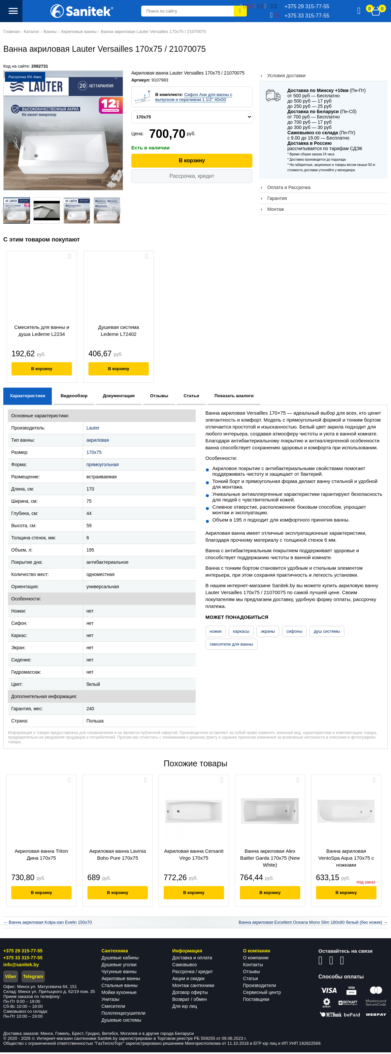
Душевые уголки (119, 966)
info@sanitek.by (21, 966)
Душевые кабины (120, 959)
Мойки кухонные (119, 994)
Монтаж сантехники (193, 987)
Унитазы (110, 1001)
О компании (256, 959)
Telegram (33, 978)
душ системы (327, 631)
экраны (268, 631)
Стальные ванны (120, 987)
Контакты (253, 966)
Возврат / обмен (189, 1001)
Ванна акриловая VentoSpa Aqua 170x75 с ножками (349, 858)
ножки (216, 631)
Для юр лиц (184, 1007)
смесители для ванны (231, 644)
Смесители (113, 1007)
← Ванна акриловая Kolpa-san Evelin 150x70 (47, 923)
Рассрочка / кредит (192, 973)
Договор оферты (190, 994)
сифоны (294, 631)
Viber (10, 978)
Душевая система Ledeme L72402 (118, 330)
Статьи (250, 980)
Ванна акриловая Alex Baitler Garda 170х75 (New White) (272, 858)
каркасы (241, 631)
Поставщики (256, 1001)
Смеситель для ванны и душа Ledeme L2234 (41, 330)
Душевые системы (122, 1021)
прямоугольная (102, 464)
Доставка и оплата (192, 959)
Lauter (93, 428)
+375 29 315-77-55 (23, 952)
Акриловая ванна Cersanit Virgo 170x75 (195, 854)
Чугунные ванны (119, 973)
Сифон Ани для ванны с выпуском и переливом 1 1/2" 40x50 (193, 97)
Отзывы (251, 973)
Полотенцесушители (124, 1014)
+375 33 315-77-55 (23, 959)
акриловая (97, 440)
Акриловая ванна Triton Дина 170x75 (42, 854)
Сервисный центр (262, 994)
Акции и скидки (188, 980)
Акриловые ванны (121, 980)
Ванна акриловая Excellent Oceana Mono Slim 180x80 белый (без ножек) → (313, 923)
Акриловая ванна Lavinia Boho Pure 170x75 (118, 854)
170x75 (94, 452)
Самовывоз (184, 966)
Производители (259, 987)
